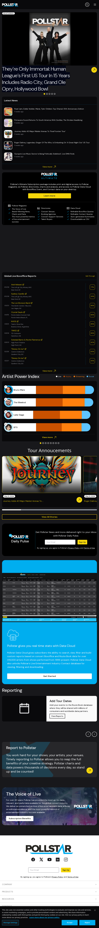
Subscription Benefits (20, 818)
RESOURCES (49, 899)
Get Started (49, 676)
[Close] (95, 918)
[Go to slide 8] (58, 443)
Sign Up (82, 542)
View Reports (57, 716)
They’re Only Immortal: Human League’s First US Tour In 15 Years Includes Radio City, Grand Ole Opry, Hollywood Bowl (36, 79)
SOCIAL (49, 913)
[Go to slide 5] (54, 94)
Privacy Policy (74, 548)
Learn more (49, 195)
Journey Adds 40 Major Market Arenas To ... (23, 501)
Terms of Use (89, 548)
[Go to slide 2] (47, 94)
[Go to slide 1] (44, 94)
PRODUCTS (49, 891)
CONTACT (49, 906)
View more (49, 167)
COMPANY (49, 884)
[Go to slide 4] (52, 94)
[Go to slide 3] (49, 94)
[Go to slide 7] (56, 443)
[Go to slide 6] (53, 443)
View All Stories (49, 517)
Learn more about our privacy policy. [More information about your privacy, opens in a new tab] (44, 925)
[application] (49, 408)
